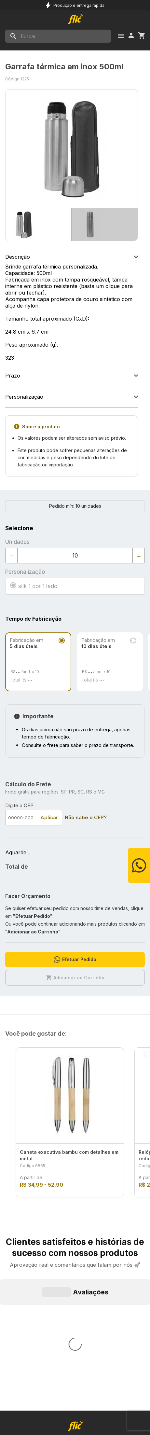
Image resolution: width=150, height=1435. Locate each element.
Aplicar (49, 817)
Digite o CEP (19, 805)
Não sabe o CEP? (86, 817)
